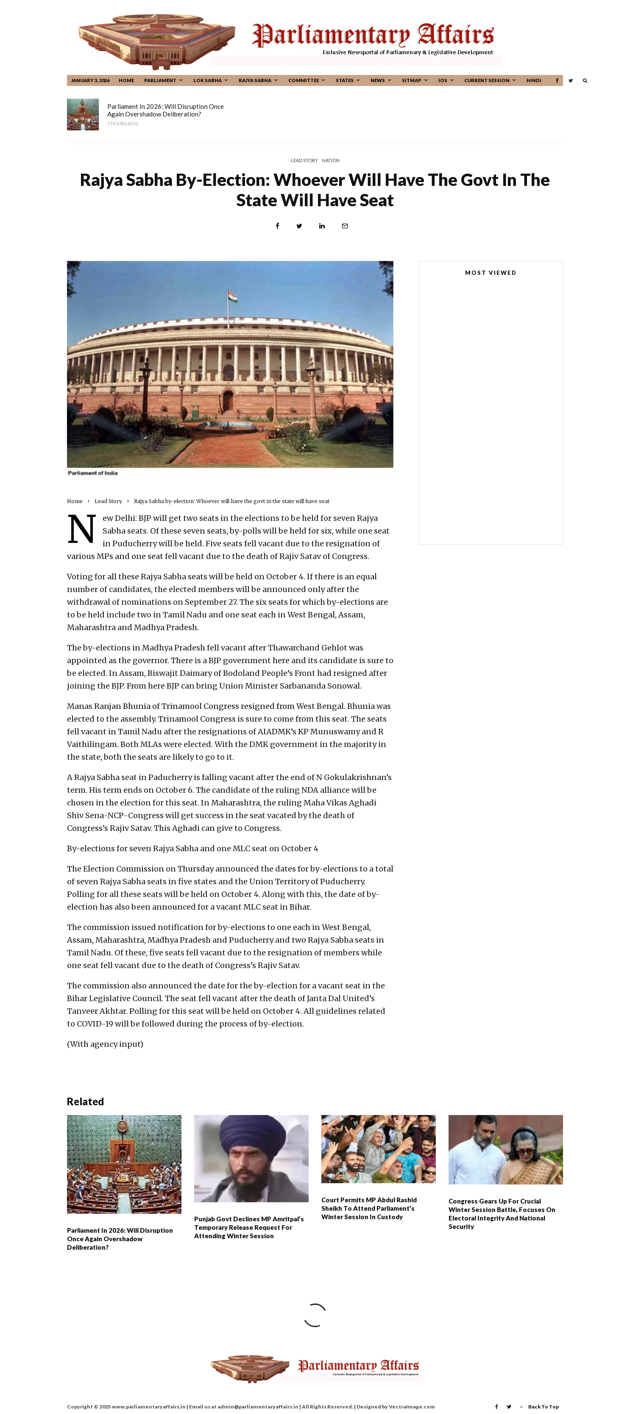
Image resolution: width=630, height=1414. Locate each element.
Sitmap (411, 80)
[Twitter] (570, 81)
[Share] (277, 226)
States (345, 80)
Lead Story (304, 160)
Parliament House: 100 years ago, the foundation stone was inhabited (507, 464)
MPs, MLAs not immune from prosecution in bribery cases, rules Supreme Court (503, 426)
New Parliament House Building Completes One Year (475, 393)
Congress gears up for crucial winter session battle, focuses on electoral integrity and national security (502, 1217)
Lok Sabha (207, 80)
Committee (303, 80)
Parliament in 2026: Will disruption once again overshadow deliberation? (165, 110)
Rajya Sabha (255, 80)
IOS (442, 80)
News (378, 80)
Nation (331, 160)
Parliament (160, 80)
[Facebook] (557, 81)
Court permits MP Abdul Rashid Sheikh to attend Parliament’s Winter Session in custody (504, 110)
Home (126, 80)
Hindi (534, 80)
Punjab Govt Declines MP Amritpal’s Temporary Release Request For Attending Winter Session (328, 110)
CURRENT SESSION (487, 80)
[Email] (345, 226)
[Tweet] (299, 226)
